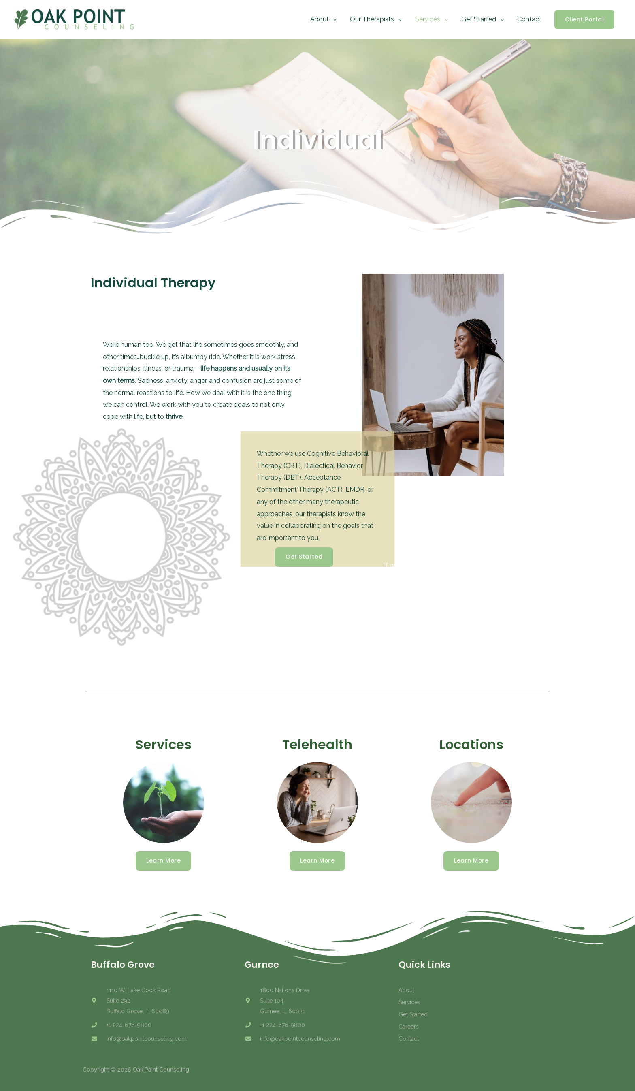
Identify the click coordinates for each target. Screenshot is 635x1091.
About (319, 19)
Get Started (478, 19)
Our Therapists (372, 19)
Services (427, 19)
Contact (529, 19)
